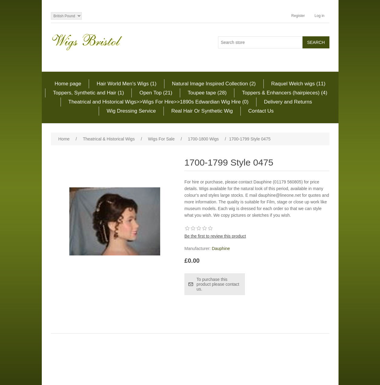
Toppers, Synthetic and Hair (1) (88, 93)
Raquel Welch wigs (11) (298, 84)
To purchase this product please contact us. (218, 284)
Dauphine (221, 248)
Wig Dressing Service (131, 111)
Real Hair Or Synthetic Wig (202, 111)
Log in (320, 16)
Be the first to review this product (215, 236)
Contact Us (261, 111)
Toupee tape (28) (207, 93)
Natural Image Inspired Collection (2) (214, 84)
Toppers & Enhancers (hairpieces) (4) (284, 93)
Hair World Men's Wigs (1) (127, 84)
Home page (68, 84)
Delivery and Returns (288, 102)
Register (298, 16)
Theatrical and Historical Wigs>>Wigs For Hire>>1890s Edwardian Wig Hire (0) (158, 102)
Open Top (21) (155, 93)
